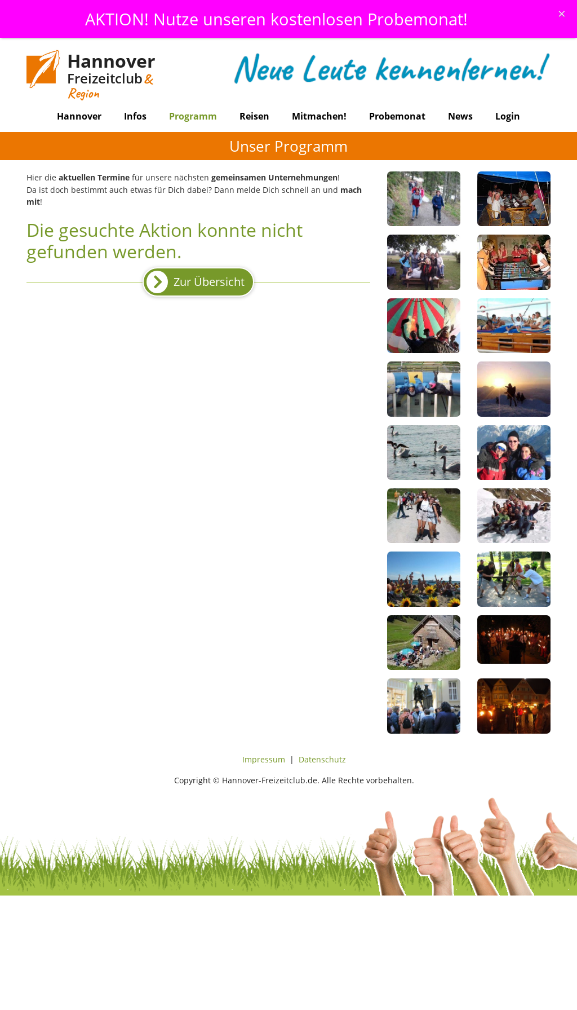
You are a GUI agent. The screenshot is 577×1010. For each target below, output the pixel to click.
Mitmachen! (319, 116)
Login (507, 116)
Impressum (263, 759)
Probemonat (397, 116)
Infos (135, 116)
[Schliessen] (562, 13)
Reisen (254, 116)
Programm (193, 116)
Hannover (79, 116)
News (460, 116)
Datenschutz (322, 759)
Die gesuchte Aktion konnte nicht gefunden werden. (164, 240)
